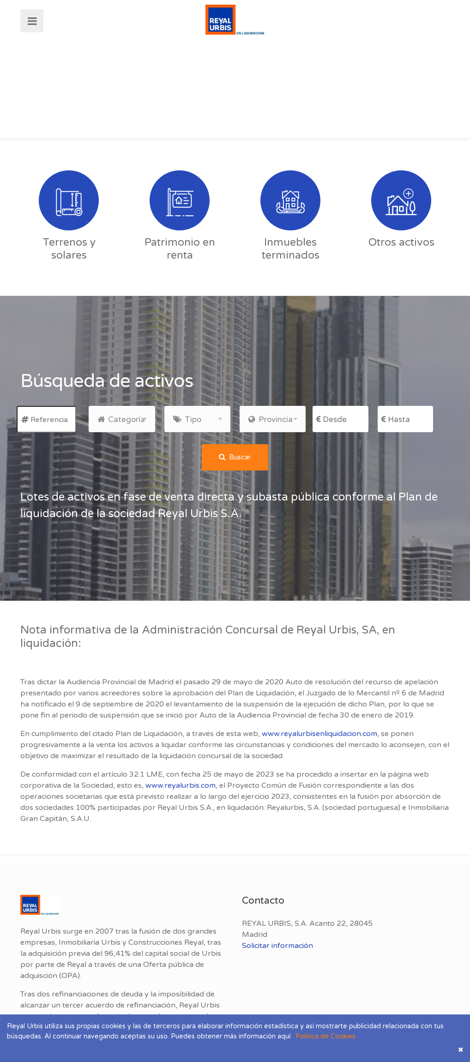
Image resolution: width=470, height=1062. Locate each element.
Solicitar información (277, 945)
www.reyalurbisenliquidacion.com (319, 733)
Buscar (235, 457)
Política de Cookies (324, 1036)
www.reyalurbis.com (180, 785)
